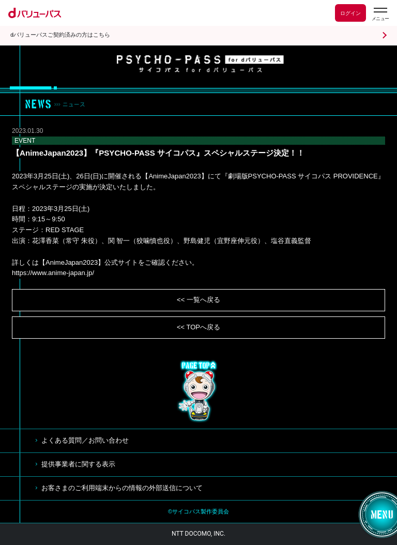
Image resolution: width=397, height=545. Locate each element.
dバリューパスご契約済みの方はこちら (60, 35)
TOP (198, 391)
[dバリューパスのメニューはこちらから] (380, 14)
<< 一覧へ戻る (198, 300)
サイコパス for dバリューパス (200, 64)
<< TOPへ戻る (198, 327)
